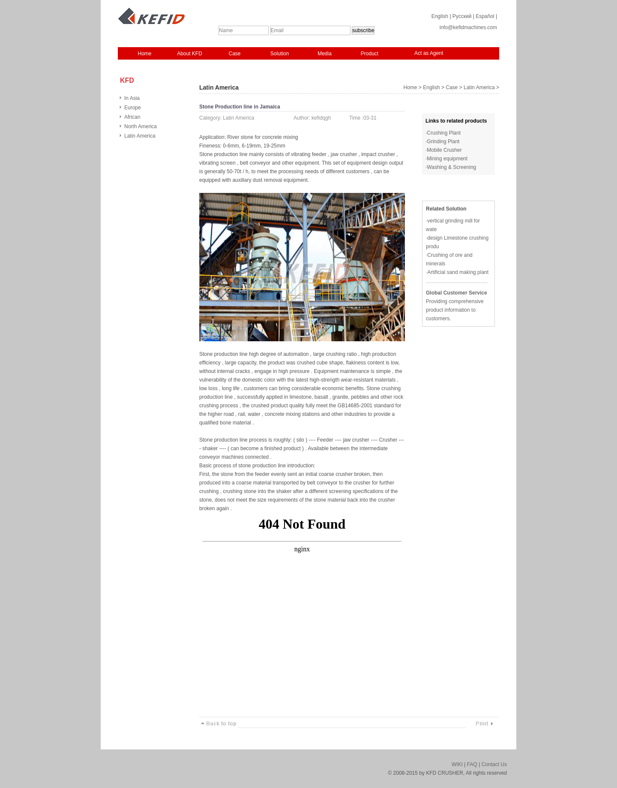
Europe (132, 108)
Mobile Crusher (444, 150)
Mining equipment (447, 159)
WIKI (457, 764)
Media (324, 54)
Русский (462, 16)
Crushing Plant (444, 133)
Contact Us (494, 764)
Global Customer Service (456, 293)
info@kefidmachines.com (468, 27)
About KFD (189, 54)
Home (144, 54)
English (439, 16)
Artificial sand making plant (457, 272)
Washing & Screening (451, 167)
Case (234, 54)
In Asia (132, 98)
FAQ (472, 764)
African (132, 117)
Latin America (140, 136)
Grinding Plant (443, 141)
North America (140, 126)
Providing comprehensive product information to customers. (455, 310)
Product (369, 54)
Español (485, 16)
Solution (279, 54)
